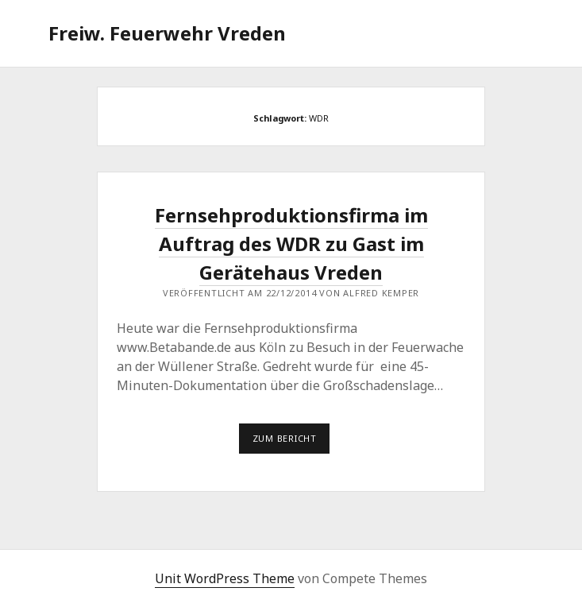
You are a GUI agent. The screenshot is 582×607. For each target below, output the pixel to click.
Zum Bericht (291, 442)
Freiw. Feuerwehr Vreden (167, 33)
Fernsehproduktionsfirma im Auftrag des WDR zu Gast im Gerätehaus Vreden (291, 243)
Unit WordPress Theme (225, 578)
